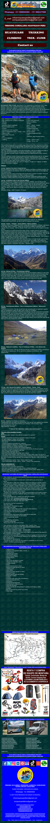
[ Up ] (6, 751)
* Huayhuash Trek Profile (7, 748)
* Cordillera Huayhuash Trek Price (34, 748)
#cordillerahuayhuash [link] (10, 816)
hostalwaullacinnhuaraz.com (25, 811)
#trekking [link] (18, 816)
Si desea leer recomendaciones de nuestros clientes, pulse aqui (25, 52)
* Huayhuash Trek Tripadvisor (33, 740)
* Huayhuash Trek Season (7, 745)
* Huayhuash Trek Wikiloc (32, 738)
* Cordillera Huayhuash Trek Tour (33, 742)
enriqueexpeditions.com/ (25, 807)
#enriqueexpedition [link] (9, 813)
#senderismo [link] (29, 816)
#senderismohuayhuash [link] (21, 815)
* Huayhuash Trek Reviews (7, 746)
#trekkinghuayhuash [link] (19, 813)
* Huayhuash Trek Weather (7, 739)
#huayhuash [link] (42, 815)
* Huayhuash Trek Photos (32, 746)
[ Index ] (3, 751)
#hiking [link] (34, 816)
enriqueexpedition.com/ (25, 806)
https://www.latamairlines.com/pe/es (31, 526)
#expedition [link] (23, 816)
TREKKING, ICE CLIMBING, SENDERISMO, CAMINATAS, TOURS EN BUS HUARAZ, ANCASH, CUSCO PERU (25, 785)
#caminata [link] (42, 816)
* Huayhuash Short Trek (31, 743)
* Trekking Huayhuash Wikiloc (8, 740)
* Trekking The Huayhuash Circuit (9, 743)
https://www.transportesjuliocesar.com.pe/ (23, 499)
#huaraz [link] (38, 816)
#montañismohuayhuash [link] (39, 813)
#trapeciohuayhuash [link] (25, 817)
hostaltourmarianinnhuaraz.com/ (25, 808)
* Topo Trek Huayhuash (31, 739)
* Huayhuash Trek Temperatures (9, 742)
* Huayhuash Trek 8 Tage (7, 738)
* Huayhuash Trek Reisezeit (32, 745)
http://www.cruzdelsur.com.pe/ (21, 498)
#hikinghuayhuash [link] (29, 813)
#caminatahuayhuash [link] (11, 815)
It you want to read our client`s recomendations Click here (25, 50)
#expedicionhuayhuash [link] (33, 815)
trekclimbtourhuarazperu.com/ (25, 810)
